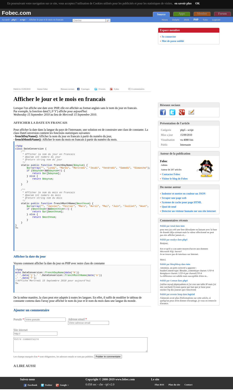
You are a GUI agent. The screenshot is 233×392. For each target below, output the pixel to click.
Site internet (20, 329)
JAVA (186, 19)
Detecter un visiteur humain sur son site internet (189, 211)
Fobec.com (16, 13)
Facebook (32, 388)
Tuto (205, 19)
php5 (14, 19)
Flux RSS (159, 387)
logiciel (191, 294)
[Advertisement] (83, 55)
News (165, 19)
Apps (181, 13)
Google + (64, 388)
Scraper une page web (174, 197)
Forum (222, 13)
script (22, 19)
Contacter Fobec (171, 174)
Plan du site (174, 387)
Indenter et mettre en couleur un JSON (184, 193)
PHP (195, 19)
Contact (188, 387)
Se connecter (169, 36)
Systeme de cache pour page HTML (182, 202)
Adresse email (77, 319)
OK (197, 3)
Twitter (48, 388)
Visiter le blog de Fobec (175, 178)
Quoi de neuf (169, 206)
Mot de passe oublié (173, 41)
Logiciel (216, 19)
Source (161, 14)
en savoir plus (183, 3)
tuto (183, 226)
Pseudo (18, 319)
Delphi (175, 19)
